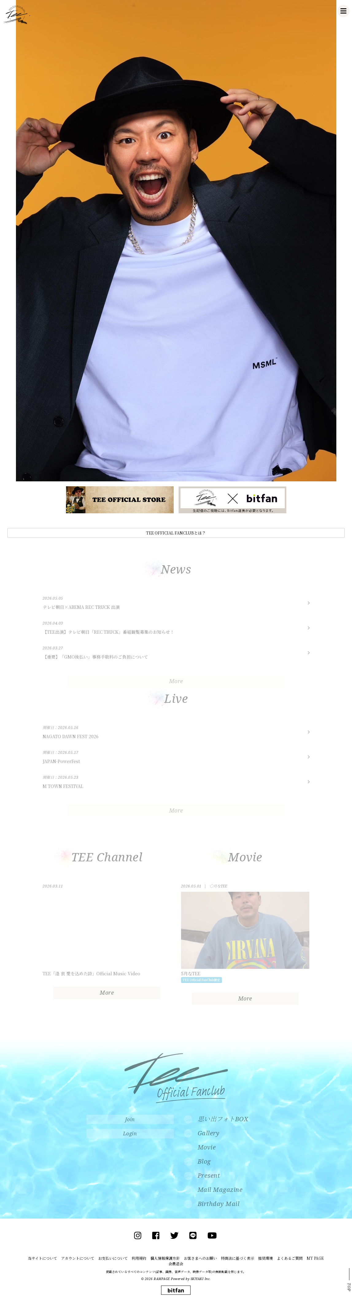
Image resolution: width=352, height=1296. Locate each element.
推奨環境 (265, 1258)
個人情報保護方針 (165, 1258)
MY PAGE (315, 1258)
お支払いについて (113, 1258)
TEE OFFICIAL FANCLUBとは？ (176, 533)
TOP (349, 1287)
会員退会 (175, 1263)
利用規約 (139, 1258)
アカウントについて (77, 1258)
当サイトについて (42, 1258)
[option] (176, 240)
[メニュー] (343, 11)
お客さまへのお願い (200, 1258)
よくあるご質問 (290, 1258)
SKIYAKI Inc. (201, 1279)
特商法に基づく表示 (237, 1258)
